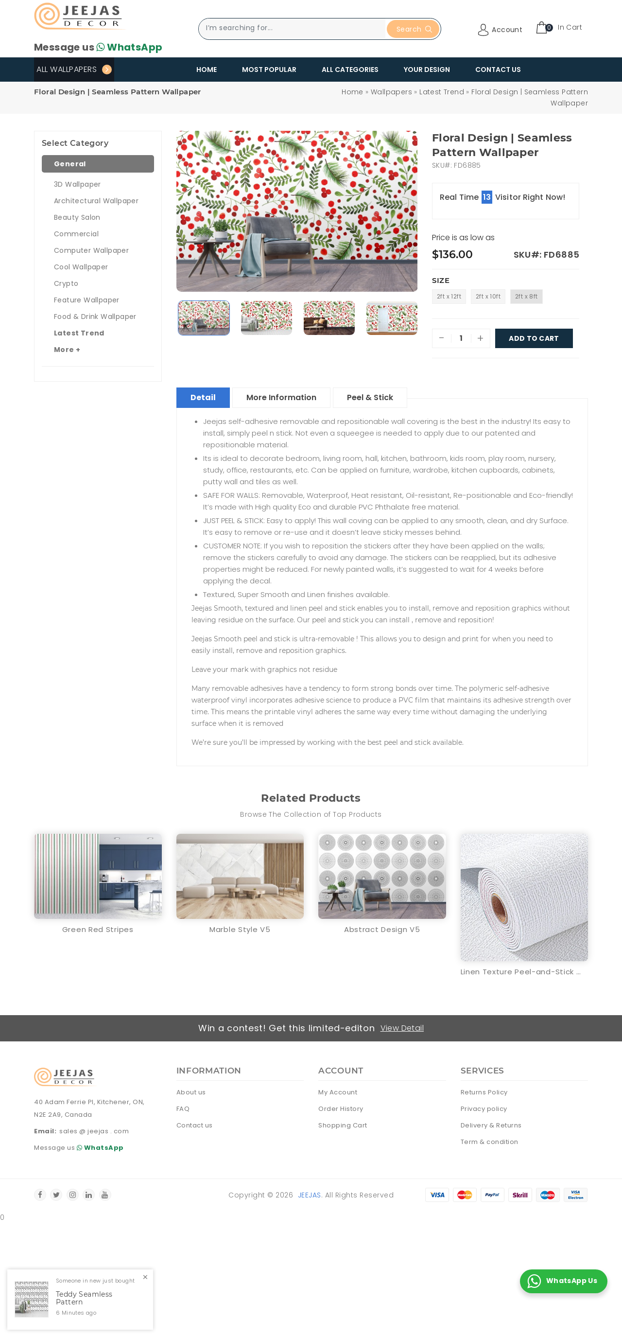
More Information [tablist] (281, 397)
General (70, 164)
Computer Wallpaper (91, 250)
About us (191, 1092)
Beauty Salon (77, 217)
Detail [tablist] (203, 397)
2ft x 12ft (449, 296)
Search (414, 29)
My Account (337, 1092)
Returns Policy (484, 1092)
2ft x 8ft (526, 296)
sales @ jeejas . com (94, 1131)
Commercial (76, 234)
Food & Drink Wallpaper (95, 316)
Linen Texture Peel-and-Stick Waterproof (524, 972)
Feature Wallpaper (87, 300)
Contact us (194, 1125)
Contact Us (498, 69)
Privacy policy (484, 1108)
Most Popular (269, 69)
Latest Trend (441, 92)
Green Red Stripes (98, 929)
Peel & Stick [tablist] (370, 397)
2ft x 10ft (488, 296)
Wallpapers (391, 92)
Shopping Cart (342, 1125)
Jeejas (309, 1195)
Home (206, 69)
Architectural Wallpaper (96, 201)
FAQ (183, 1108)
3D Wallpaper (77, 184)
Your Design (427, 69)
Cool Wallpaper (81, 267)
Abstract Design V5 (382, 929)
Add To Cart (534, 338)
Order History (340, 1108)
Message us (98, 47)
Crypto (66, 283)
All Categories (350, 69)
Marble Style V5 (240, 929)
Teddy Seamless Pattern (84, 1298)
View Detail (402, 1028)
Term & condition (489, 1141)
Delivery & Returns (491, 1125)
